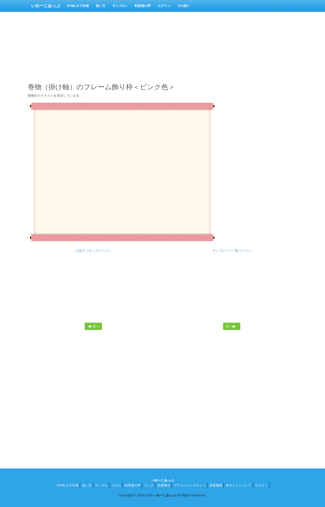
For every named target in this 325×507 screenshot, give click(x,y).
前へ (93, 326)
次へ (231, 326)
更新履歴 (215, 485)
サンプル (120, 6)
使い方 (100, 6)
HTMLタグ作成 (78, 6)
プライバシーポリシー (190, 485)
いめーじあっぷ (45, 5)
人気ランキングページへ (93, 250)
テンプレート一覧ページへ (231, 250)
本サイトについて (239, 485)
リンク (149, 485)
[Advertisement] (163, 46)
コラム (116, 485)
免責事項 (163, 485)
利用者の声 (142, 6)
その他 (183, 6)
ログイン (164, 6)
